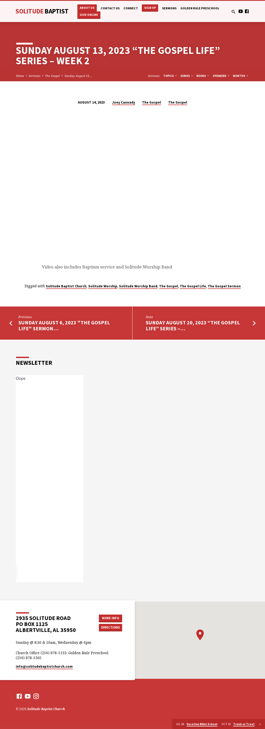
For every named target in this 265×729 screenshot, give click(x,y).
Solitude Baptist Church (66, 286)
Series (187, 76)
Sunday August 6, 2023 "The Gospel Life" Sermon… (64, 325)
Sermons (169, 8)
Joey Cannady (123, 102)
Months (241, 76)
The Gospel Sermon (224, 286)
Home (20, 76)
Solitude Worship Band (138, 286)
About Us (87, 8)
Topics (170, 76)
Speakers (221, 76)
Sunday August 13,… (78, 76)
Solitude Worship (102, 286)
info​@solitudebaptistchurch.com (44, 666)
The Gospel (52, 76)
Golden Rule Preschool (199, 8)
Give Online (89, 15)
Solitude (41, 11)
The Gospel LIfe (193, 286)
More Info (110, 618)
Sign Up (150, 8)
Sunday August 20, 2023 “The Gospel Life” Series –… (193, 325)
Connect (130, 8)
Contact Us (110, 8)
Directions (110, 627)
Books (203, 76)
